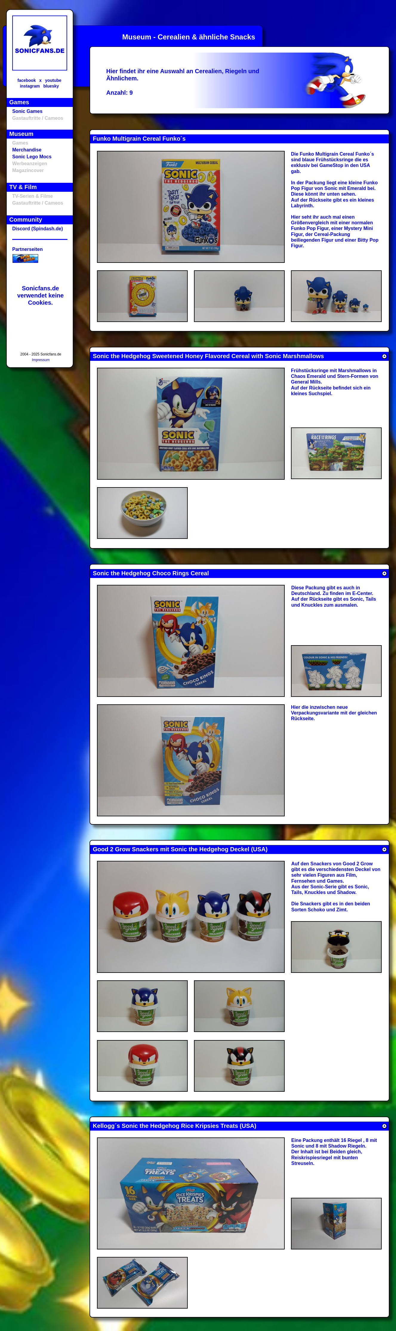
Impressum (41, 360)
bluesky (51, 86)
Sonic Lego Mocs (32, 156)
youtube (53, 80)
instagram (30, 86)
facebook (26, 80)
